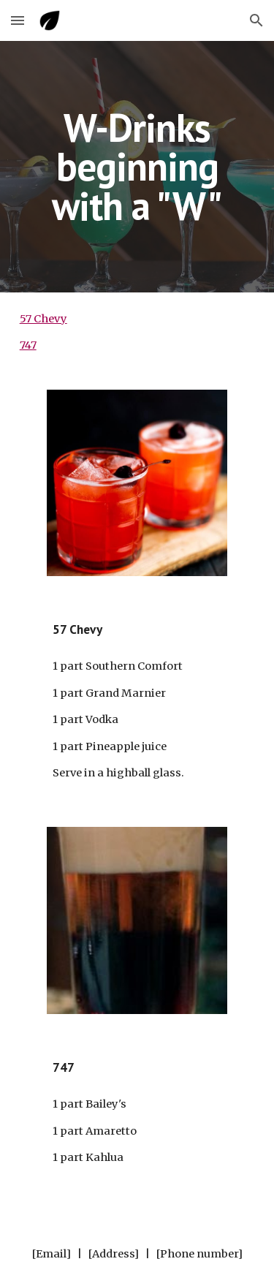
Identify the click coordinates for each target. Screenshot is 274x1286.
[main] (137, 166)
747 (28, 345)
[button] (17, 20)
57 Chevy (43, 318)
